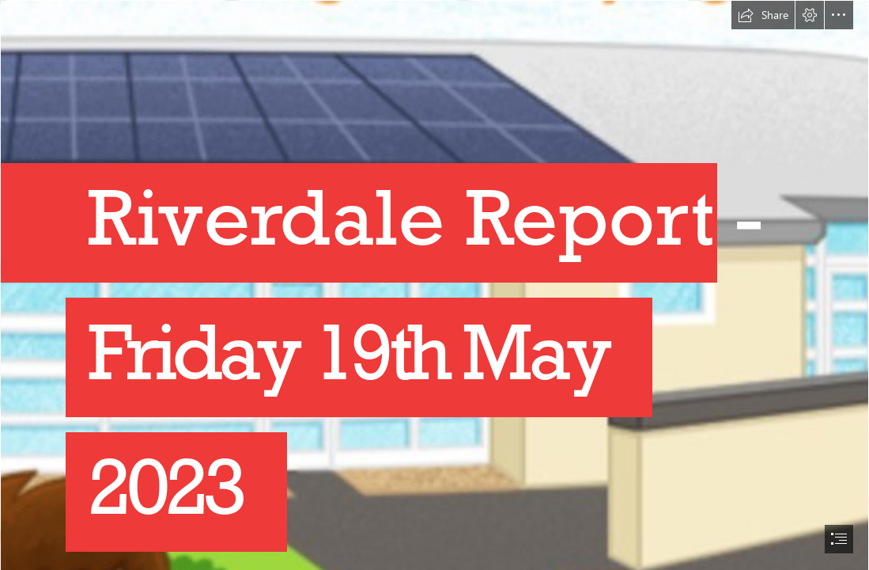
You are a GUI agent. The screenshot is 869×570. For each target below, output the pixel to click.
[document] (434, 285)
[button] (763, 15)
